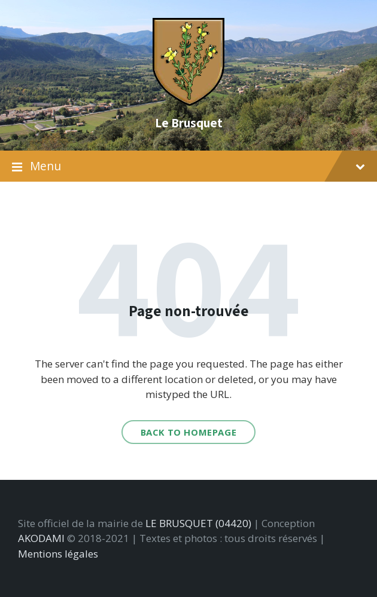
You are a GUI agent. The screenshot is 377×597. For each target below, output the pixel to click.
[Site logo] (188, 102)
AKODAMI (41, 538)
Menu (188, 166)
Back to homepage (189, 432)
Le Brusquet (189, 122)
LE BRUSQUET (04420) (198, 523)
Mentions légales (58, 554)
